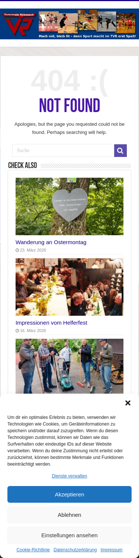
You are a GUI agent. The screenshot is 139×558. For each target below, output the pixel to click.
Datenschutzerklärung (75, 549)
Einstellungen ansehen (70, 535)
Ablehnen (69, 515)
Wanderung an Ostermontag (51, 242)
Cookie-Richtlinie (33, 549)
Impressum (111, 549)
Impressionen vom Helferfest (51, 322)
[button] (128, 403)
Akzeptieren (69, 494)
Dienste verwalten (69, 476)
